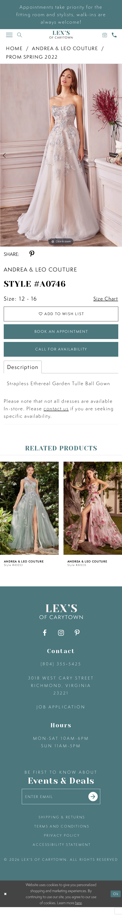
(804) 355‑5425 (61, 670)
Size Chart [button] (104, 299)
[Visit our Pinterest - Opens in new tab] (77, 639)
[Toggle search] (20, 35)
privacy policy (62, 843)
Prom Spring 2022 (32, 56)
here (78, 910)
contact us (56, 415)
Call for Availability (61, 355)
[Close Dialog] (5, 902)
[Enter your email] (61, 803)
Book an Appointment (61, 335)
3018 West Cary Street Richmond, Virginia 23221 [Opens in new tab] (61, 691)
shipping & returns (62, 825)
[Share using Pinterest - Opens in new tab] (31, 254)
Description (23, 373)
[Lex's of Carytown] (61, 35)
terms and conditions (61, 834)
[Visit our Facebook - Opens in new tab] (44, 639)
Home (14, 48)
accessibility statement (62, 852)
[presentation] (29, 514)
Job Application (61, 713)
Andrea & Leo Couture (65, 48)
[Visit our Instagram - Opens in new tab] (61, 639)
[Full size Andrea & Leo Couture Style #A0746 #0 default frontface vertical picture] (61, 155)
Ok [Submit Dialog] (115, 901)
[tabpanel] (61, 155)
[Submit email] (97, 804)
